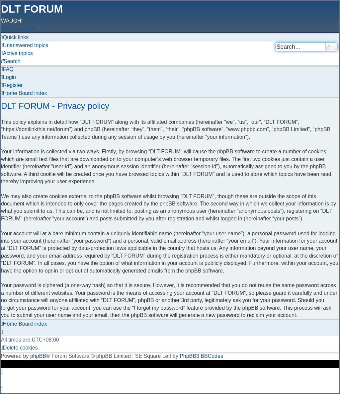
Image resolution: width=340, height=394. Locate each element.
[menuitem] (24, 45)
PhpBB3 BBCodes (201, 356)
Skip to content (18, 29)
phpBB (38, 356)
